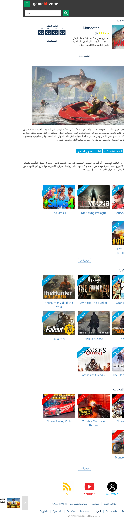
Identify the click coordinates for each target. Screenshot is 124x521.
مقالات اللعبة (88, 503)
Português (89, 511)
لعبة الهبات (113, 20)
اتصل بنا (73, 503)
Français (63, 511)
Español (48, 511)
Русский (35, 511)
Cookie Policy (37, 503)
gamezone (23, 3)
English (21, 511)
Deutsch (104, 511)
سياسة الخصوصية (55, 503)
